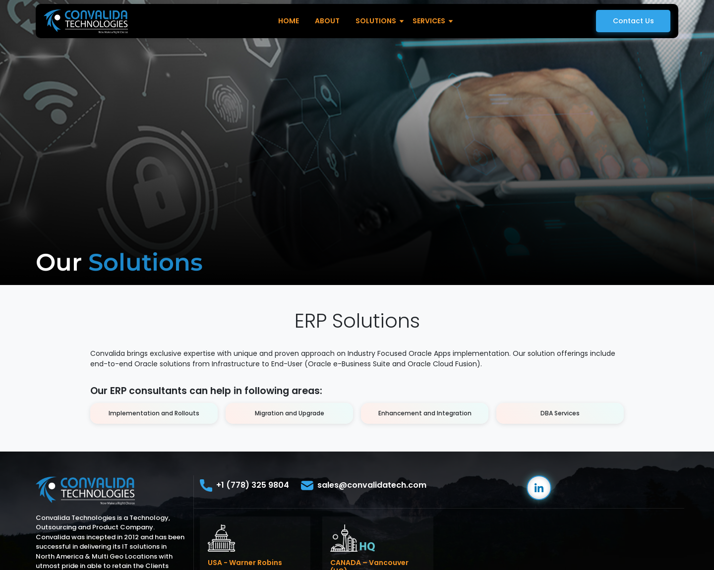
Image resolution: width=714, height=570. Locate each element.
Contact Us (633, 21)
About (327, 21)
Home (288, 21)
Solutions (376, 21)
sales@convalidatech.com (363, 485)
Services (429, 21)
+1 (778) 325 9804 (244, 485)
